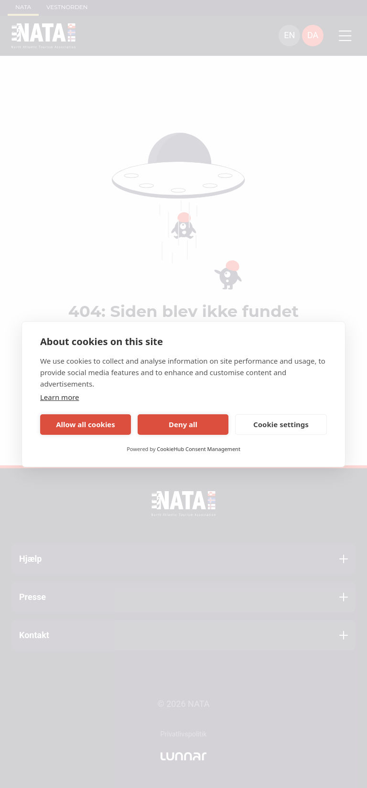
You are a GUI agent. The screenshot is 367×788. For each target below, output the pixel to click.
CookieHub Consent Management (198, 448)
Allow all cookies (85, 424)
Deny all (183, 424)
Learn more (59, 397)
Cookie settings (281, 424)
